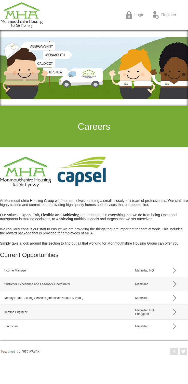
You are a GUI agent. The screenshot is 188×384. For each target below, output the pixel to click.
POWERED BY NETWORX (20, 351)
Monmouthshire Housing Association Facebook (174, 351)
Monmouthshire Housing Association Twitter (183, 351)
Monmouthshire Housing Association (52, 15)
